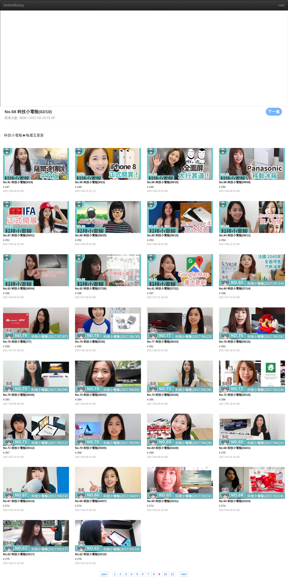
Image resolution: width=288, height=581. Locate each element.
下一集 (274, 111)
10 (165, 574)
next (183, 574)
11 (172, 574)
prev (104, 574)
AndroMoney (13, 5)
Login (281, 5)
